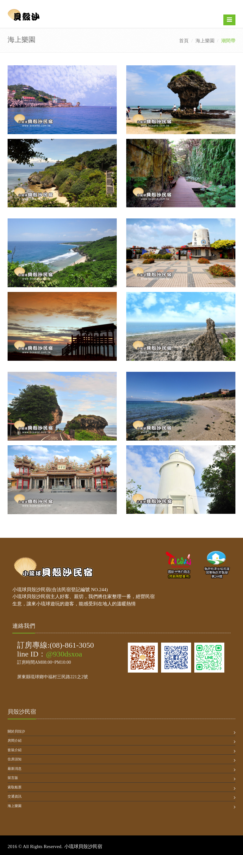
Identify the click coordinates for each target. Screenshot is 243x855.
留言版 (13, 778)
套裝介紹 (15, 750)
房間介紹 (15, 740)
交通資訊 (15, 796)
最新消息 (15, 768)
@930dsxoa (64, 654)
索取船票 (15, 787)
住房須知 (15, 759)
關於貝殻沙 (16, 731)
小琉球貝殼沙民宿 (83, 846)
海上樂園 (205, 40)
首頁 (184, 40)
